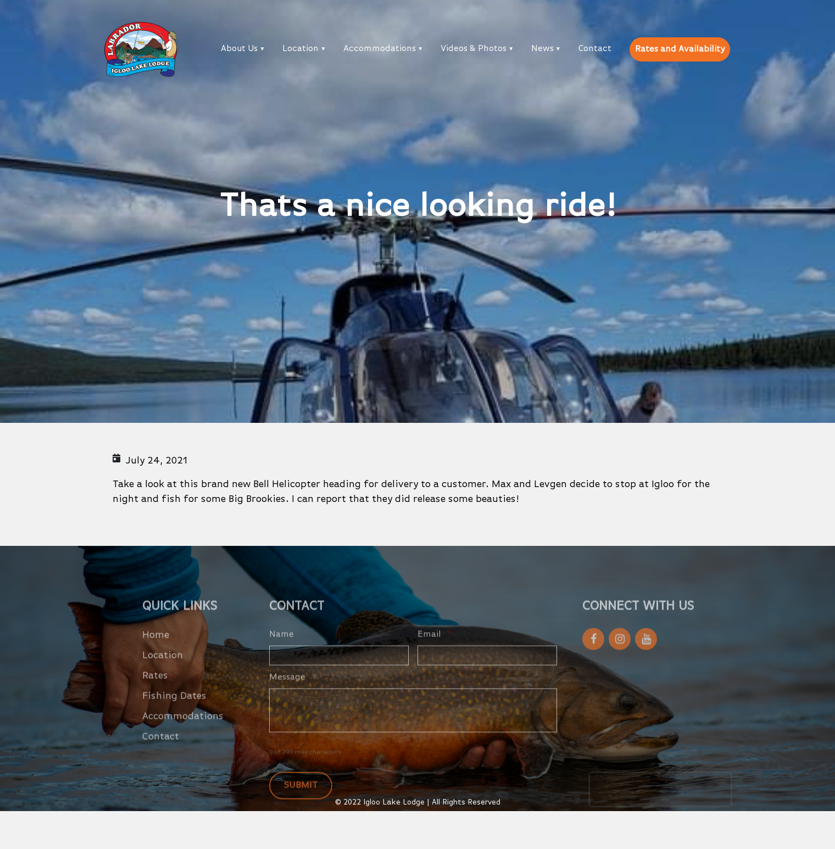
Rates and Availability (680, 49)
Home (155, 651)
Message (287, 693)
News (542, 48)
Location (300, 48)
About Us (239, 48)
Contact (594, 48)
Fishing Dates (174, 712)
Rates (155, 692)
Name (281, 650)
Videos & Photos (473, 48)
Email (433, 650)
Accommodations (379, 48)
